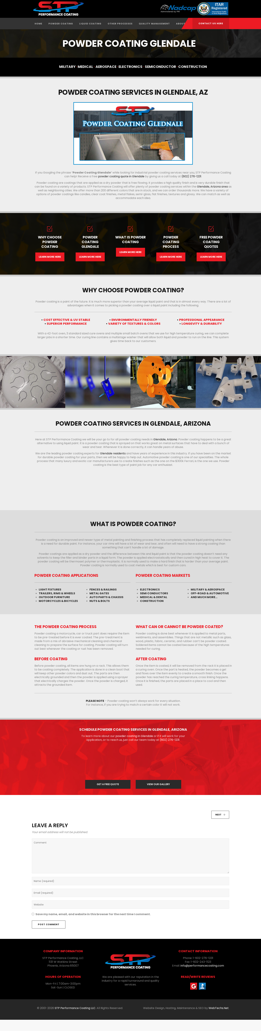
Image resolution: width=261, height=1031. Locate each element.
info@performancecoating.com (202, 977)
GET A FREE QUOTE (108, 795)
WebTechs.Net (219, 1019)
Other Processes (120, 35)
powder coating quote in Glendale (121, 188)
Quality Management (154, 35)
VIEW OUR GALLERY (158, 795)
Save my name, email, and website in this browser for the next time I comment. (93, 925)
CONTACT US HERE (211, 23)
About (180, 35)
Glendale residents (113, 465)
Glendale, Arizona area (212, 198)
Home (38, 35)
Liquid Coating (90, 35)
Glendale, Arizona (165, 451)
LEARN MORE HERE (50, 268)
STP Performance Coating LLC (75, 1019)
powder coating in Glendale (134, 747)
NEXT (220, 826)
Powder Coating (60, 35)
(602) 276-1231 (191, 188)
